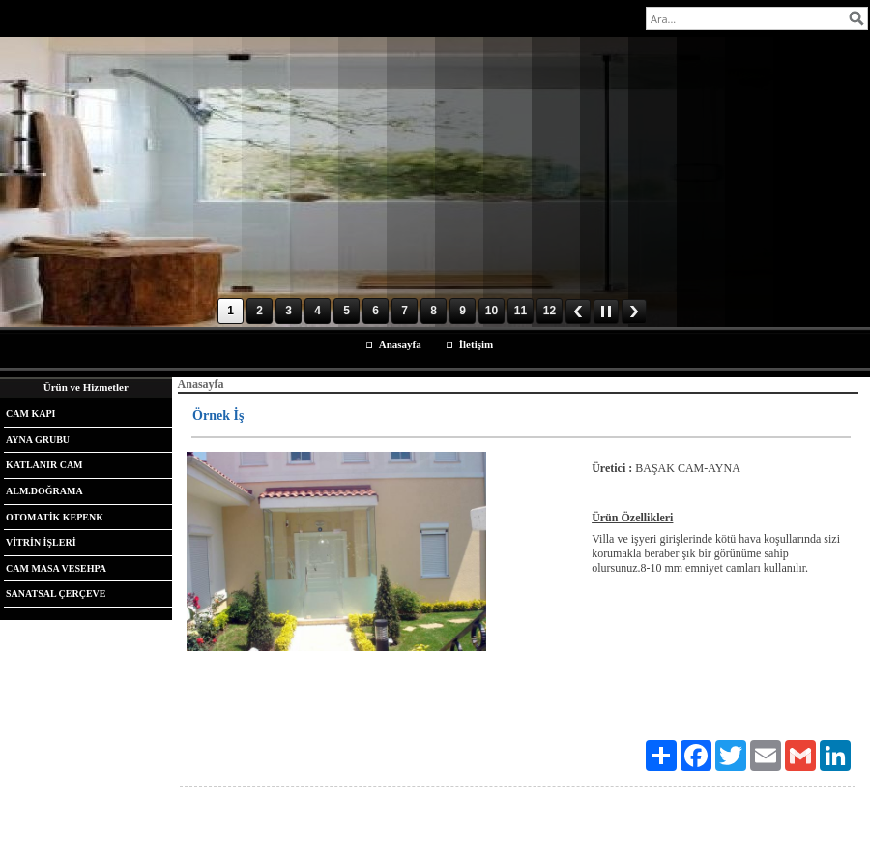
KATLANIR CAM (44, 465)
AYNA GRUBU (38, 439)
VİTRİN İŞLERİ (41, 542)
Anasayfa (400, 344)
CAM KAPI (30, 413)
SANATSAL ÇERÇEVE (55, 593)
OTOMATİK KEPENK (54, 517)
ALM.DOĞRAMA (44, 491)
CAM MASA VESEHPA (56, 568)
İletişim (476, 344)
